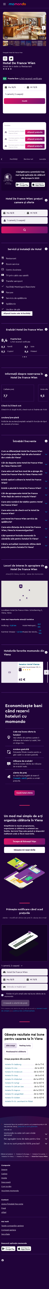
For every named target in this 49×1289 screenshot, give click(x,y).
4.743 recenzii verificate (30, 79)
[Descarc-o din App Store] (38, 185)
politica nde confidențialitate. (24, 1011)
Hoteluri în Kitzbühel (13, 1079)
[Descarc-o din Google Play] (22, 185)
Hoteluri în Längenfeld (14, 1094)
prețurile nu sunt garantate (27, 1126)
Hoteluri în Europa (22, 1154)
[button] (4, 4)
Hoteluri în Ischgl (12, 1083)
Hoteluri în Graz (11, 1076)
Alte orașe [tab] (10, 1046)
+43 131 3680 (9, 75)
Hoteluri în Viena (7, 1156)
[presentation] (38, 185)
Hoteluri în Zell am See (14, 1087)
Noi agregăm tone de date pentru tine (26, 1138)
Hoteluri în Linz (11, 1068)
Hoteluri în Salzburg (13, 1064)
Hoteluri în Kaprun (12, 1090)
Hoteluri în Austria (38, 1154)
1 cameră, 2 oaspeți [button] (14, 94)
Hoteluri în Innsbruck (13, 1072)
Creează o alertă (20, 778)
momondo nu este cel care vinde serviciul (26, 1134)
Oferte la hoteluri (7, 1154)
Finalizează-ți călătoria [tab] (16, 1052)
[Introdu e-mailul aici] (27, 987)
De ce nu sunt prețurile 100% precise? (26, 1143)
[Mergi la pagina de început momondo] (17, 4)
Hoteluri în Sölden (12, 1098)
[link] (24, 793)
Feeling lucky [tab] (25, 1046)
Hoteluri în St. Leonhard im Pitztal (19, 1101)
